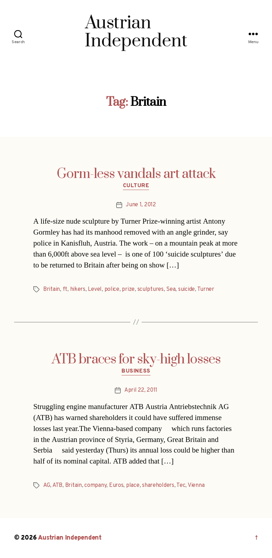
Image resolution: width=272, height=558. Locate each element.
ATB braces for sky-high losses (136, 359)
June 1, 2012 (141, 204)
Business (135, 371)
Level (95, 289)
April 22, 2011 (140, 390)
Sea (170, 289)
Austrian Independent (70, 538)
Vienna (196, 485)
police (111, 289)
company (95, 485)
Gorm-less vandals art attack (136, 174)
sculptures (150, 289)
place (133, 485)
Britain (51, 289)
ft (65, 289)
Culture (136, 186)
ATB (57, 485)
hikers (77, 289)
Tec (180, 485)
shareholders (158, 485)
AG (46, 485)
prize (128, 289)
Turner (205, 289)
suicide (186, 289)
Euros (116, 485)
